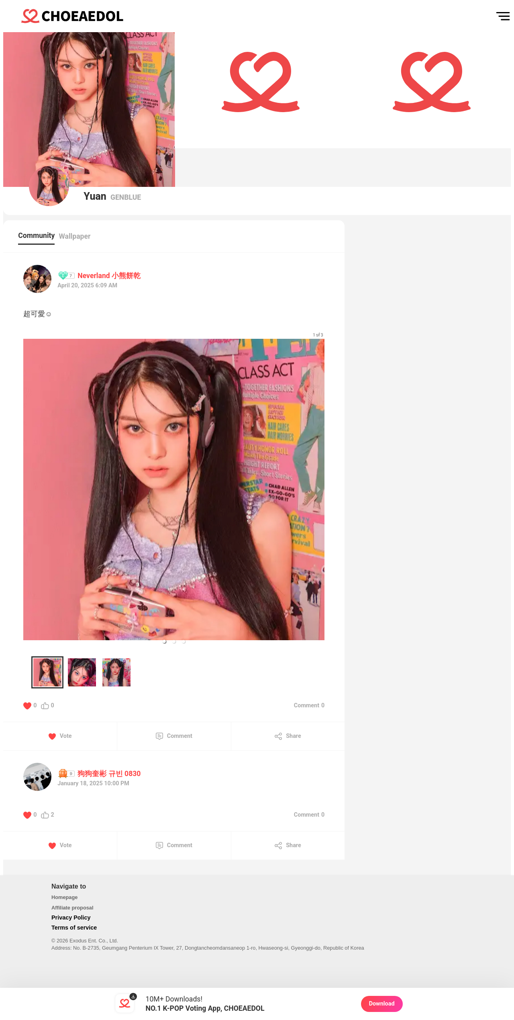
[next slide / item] (318, 489)
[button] (164, 641)
